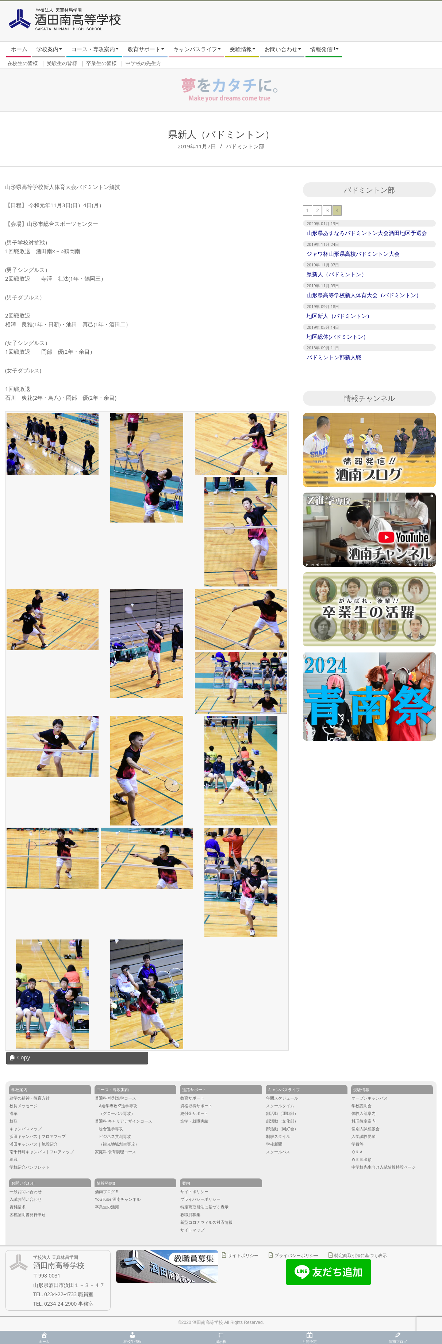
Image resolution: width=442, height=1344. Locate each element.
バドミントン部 (245, 146)
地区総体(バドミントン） (337, 336)
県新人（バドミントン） (337, 274)
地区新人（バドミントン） (339, 315)
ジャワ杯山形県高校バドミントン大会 (353, 253)
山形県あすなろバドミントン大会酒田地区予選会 (367, 232)
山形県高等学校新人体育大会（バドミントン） (364, 295)
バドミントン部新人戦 (334, 357)
